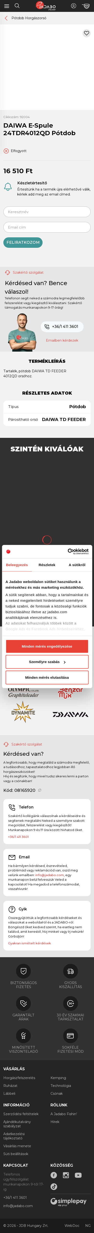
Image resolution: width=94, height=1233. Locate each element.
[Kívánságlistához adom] (87, 33)
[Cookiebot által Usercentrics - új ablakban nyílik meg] (67, 552)
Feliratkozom (23, 242)
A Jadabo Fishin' (63, 1114)
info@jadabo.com (49, 875)
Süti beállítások (15, 1154)
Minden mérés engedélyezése (47, 646)
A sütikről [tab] (77, 565)
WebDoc (72, 1225)
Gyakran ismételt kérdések (29, 943)
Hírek (54, 1122)
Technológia (60, 1086)
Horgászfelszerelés (19, 1078)
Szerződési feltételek (21, 1114)
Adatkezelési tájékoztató (14, 1136)
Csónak (56, 1093)
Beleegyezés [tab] (17, 565)
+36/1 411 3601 (61, 327)
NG (88, 1225)
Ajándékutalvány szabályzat (17, 1124)
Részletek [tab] (47, 565)
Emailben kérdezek (62, 340)
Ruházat (10, 1086)
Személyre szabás (47, 662)
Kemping (58, 1078)
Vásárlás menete (17, 1146)
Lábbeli (9, 1093)
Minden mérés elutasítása (47, 677)
